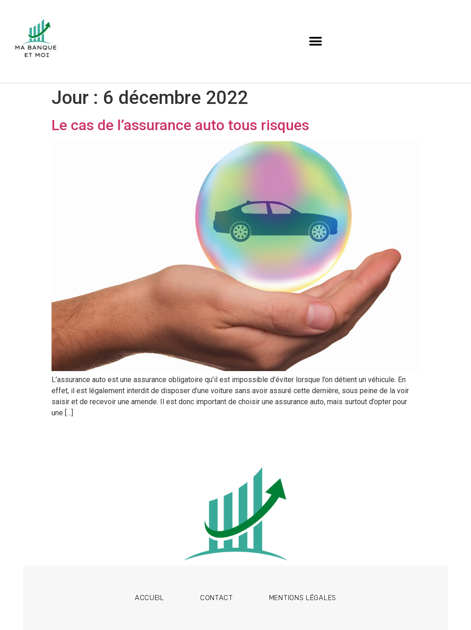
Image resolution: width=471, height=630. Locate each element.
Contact (216, 598)
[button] (315, 41)
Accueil (149, 598)
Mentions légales (302, 598)
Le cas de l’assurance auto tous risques (180, 125)
